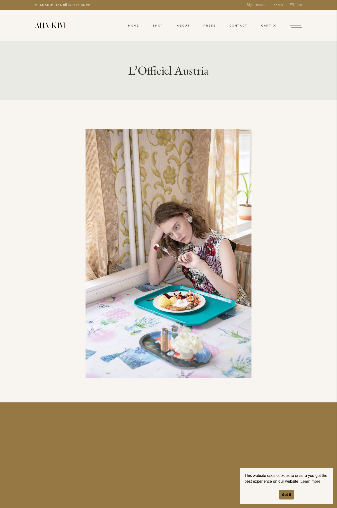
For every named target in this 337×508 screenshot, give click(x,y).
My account (258, 5)
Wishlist (293, 5)
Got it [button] (286, 495)
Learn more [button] (310, 481)
